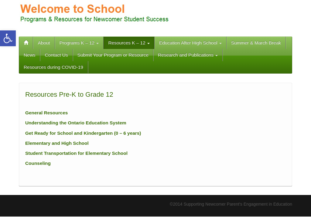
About (44, 42)
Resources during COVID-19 (53, 67)
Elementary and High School (57, 143)
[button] (8, 38)
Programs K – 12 (79, 42)
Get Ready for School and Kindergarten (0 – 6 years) (83, 133)
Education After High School (190, 42)
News (29, 54)
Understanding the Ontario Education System (75, 122)
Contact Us (56, 54)
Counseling (38, 163)
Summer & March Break (256, 42)
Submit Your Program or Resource (113, 54)
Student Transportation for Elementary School (76, 153)
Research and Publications (188, 54)
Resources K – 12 (129, 42)
